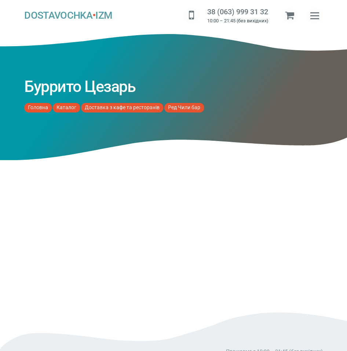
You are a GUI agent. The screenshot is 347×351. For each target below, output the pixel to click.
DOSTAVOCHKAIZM (68, 15)
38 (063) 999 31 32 (237, 12)
